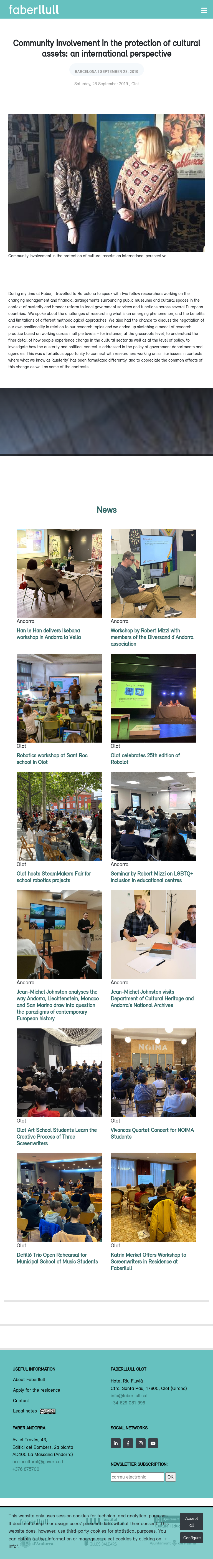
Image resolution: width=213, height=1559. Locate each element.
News (106, 509)
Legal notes (34, 1411)
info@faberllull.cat (129, 1395)
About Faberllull (29, 1379)
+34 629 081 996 (128, 1403)
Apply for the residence (36, 1390)
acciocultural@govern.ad (37, 1461)
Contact (21, 1400)
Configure (192, 1537)
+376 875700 (25, 1469)
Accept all (191, 1521)
